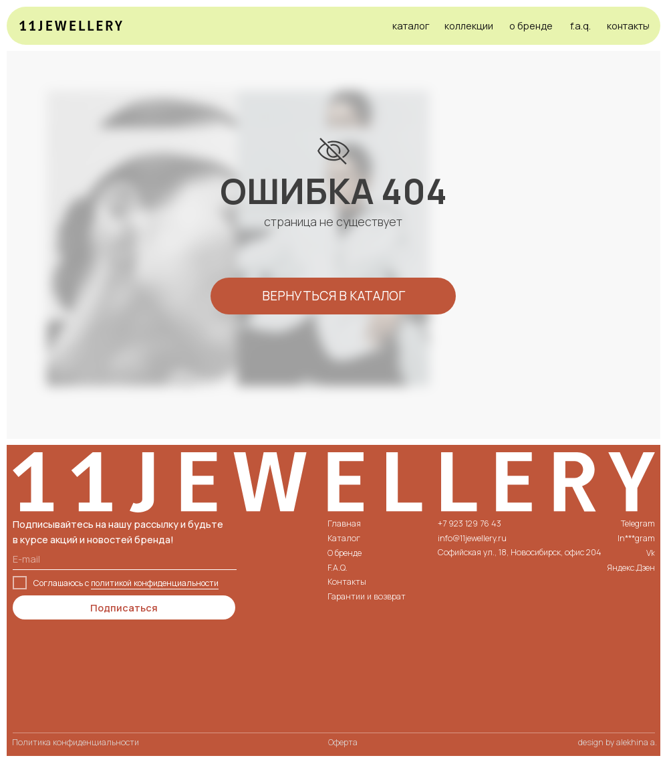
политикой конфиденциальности (155, 583)
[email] (125, 558)
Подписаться (124, 607)
